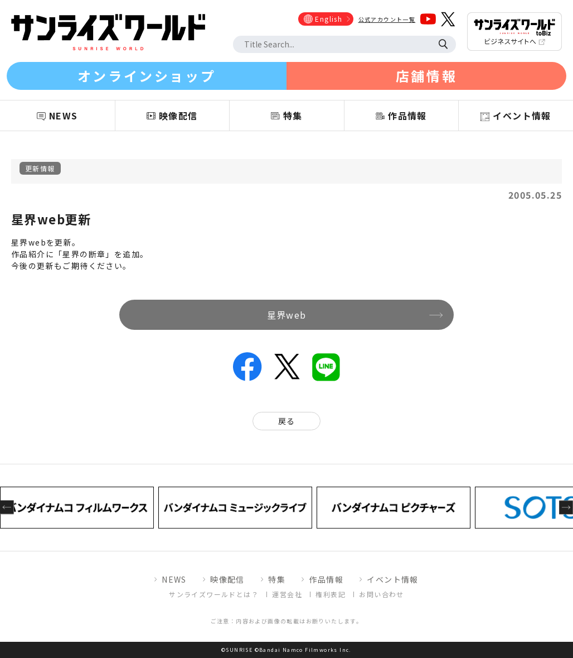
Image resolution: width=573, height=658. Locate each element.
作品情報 (326, 579)
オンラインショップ (146, 75)
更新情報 (40, 168)
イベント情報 (392, 579)
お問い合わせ (381, 594)
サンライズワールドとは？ (214, 594)
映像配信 (227, 579)
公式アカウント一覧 (387, 19)
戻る (286, 420)
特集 (276, 579)
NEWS (174, 579)
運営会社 (287, 594)
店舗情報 (426, 75)
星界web (287, 314)
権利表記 (330, 594)
